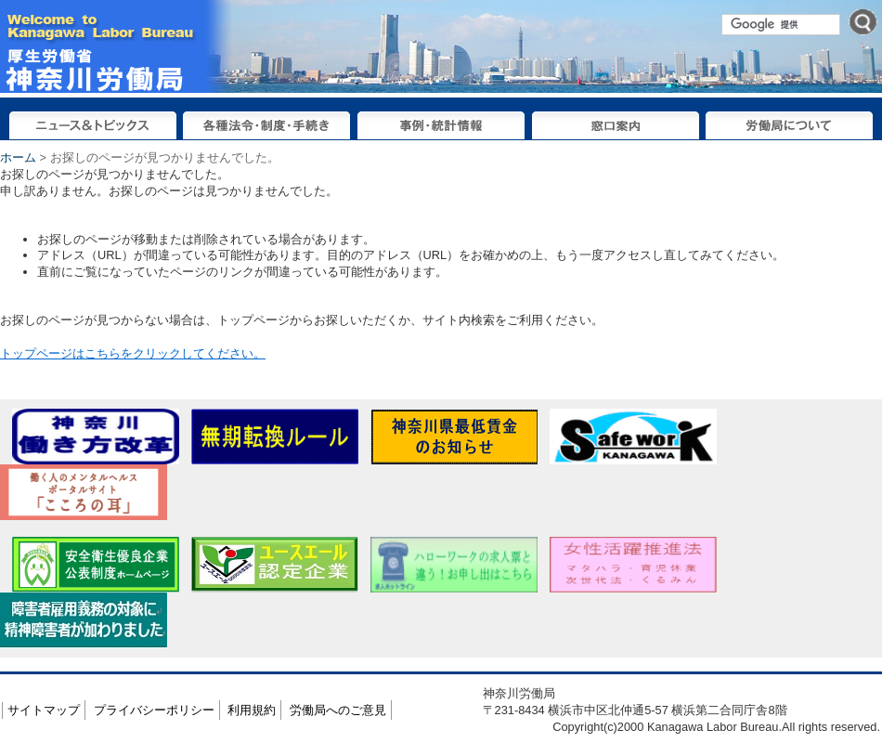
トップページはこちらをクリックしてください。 (133, 353)
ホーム (18, 157)
